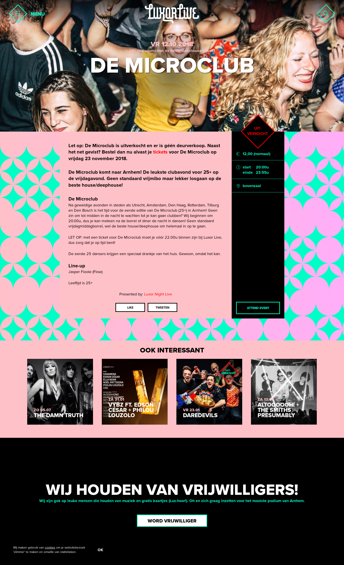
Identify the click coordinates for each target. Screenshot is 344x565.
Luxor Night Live (158, 294)
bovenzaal (252, 185)
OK (100, 549)
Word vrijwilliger (172, 521)
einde (248, 172)
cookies (50, 547)
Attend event (258, 308)
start (247, 167)
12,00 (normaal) (256, 153)
